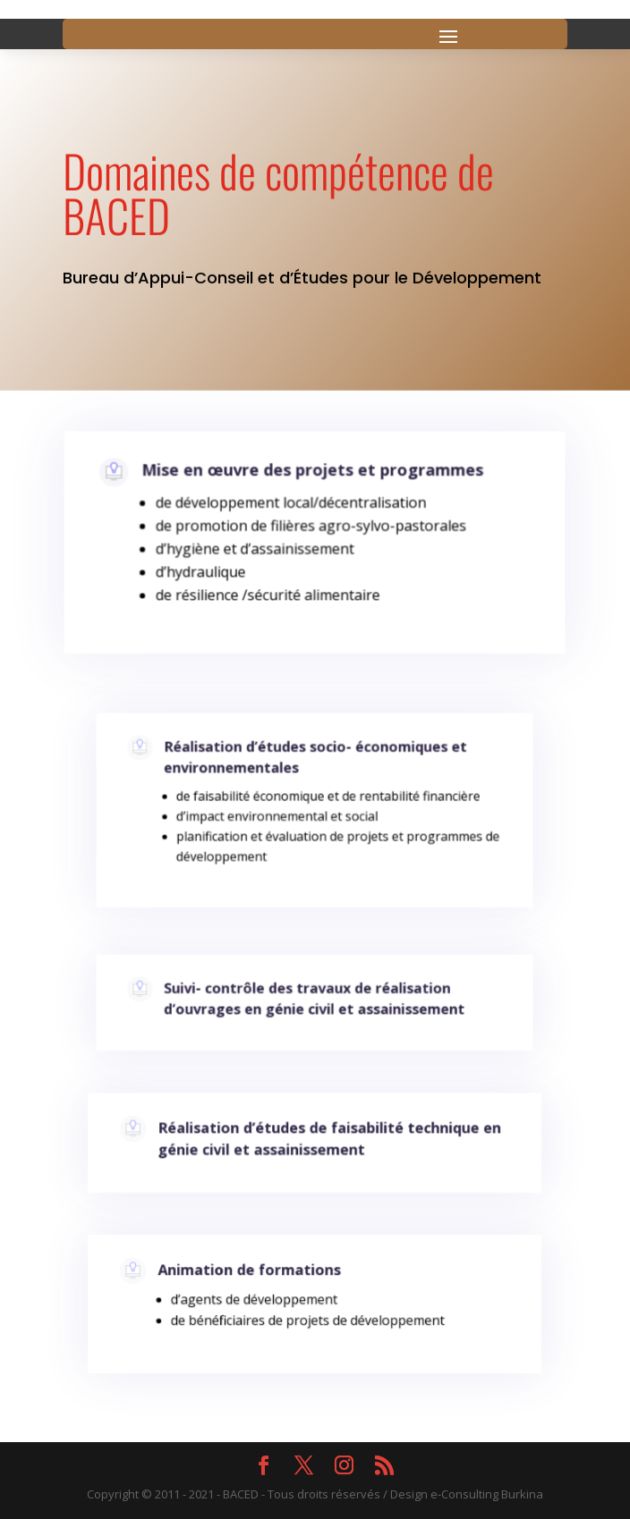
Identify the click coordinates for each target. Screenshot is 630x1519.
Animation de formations (254, 1277)
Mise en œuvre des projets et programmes (312, 478)
